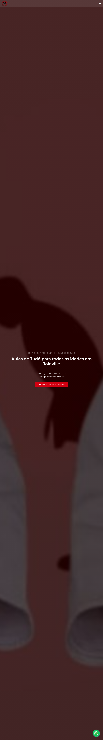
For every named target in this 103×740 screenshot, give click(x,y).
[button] (100, 3)
